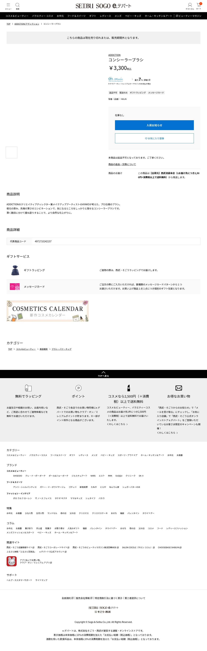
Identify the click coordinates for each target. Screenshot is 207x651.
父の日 (73, 513)
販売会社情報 (83, 598)
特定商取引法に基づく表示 (108, 598)
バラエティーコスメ (38, 455)
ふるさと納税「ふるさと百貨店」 (21, 551)
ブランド (12, 465)
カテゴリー (13, 450)
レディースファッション (177, 528)
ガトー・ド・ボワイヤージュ (52, 487)
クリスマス (84, 513)
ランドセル (52, 513)
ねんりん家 (114, 487)
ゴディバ (72, 487)
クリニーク (131, 475)
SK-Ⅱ (141, 475)
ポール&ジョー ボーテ (58, 475)
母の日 (63, 513)
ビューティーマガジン (190, 20)
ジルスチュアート (79, 475)
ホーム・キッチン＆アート (158, 20)
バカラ (102, 498)
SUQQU (118, 475)
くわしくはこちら (116, 424)
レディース (105, 20)
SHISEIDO (17, 475)
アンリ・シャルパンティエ (25, 487)
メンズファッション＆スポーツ (20, 532)
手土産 (39, 528)
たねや (94, 487)
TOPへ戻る (103, 375)
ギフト (92, 20)
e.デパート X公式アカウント (51, 551)
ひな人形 (29, 513)
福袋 (122, 513)
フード (160, 528)
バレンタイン (133, 513)
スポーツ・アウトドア (128, 455)
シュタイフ (90, 498)
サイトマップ (41, 580)
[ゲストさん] (188, 9)
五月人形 (40, 513)
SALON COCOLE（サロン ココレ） (137, 547)
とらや (103, 487)
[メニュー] (9, 9)
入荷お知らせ (154, 130)
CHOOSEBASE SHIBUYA (168, 547)
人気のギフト (74, 528)
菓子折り (29, 528)
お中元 (60, 20)
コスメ (151, 528)
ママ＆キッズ (76, 498)
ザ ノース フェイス (43, 498)
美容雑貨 (44, 353)
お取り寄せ (59, 528)
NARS (93, 475)
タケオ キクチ (61, 498)
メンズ (118, 20)
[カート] (198, 9)
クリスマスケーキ (100, 513)
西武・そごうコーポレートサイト (52, 547)
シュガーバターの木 (131, 487)
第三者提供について (135, 598)
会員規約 (66, 598)
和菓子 (48, 528)
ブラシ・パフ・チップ (61, 353)
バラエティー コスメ (42, 20)
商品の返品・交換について (122, 168)
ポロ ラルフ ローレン (22, 498)
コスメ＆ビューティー (17, 20)
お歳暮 (180, 455)
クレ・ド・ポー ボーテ (35, 475)
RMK (110, 475)
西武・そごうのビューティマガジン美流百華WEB (94, 547)
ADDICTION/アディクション (26, 28)
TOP (8, 28)
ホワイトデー (148, 513)
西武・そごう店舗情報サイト (19, 547)
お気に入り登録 (156, 143)
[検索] (20, 9)
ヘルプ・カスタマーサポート (19, 580)
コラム (10, 523)
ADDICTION (114, 59)
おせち (114, 513)
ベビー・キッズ (133, 20)
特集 (9, 508)
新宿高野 (84, 487)
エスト (102, 475)
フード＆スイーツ (76, 20)
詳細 (146, 84)
